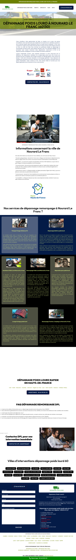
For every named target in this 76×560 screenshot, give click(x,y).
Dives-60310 (57, 468)
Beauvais (18, 387)
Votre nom (18, 491)
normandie (44, 521)
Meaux (16, 536)
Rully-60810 (66, 468)
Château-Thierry (63, 387)
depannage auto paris (31, 548)
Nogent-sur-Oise (37, 387)
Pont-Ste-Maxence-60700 (48, 475)
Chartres (41, 538)
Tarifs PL (36, 7)
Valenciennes (45, 540)
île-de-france (44, 528)
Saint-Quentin (49, 387)
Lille (36, 540)
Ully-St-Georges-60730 (23, 468)
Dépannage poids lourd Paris (24, 7)
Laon (43, 387)
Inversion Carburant (23, 550)
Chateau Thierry (29, 540)
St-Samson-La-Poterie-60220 (32, 475)
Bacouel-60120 (17, 475)
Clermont (29, 387)
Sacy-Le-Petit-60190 (46, 468)
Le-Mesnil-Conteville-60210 (47, 478)
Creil (10, 387)
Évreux (20, 536)
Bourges (47, 538)
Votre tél (18, 500)
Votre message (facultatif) (18, 516)
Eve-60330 (35, 468)
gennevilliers (31, 543)
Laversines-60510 (11, 468)
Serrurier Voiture (34, 550)
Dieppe (61, 540)
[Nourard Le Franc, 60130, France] (38, 98)
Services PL (43, 7)
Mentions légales (48, 555)
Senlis (13, 387)
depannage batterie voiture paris (49, 550)
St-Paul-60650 (18, 471)
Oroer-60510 (25, 478)
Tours (33, 538)
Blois (37, 538)
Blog (49, 7)
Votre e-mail (18, 495)
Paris (24, 536)
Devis (53, 7)
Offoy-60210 (34, 478)
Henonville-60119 (68, 471)
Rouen (57, 540)
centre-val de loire (46, 517)
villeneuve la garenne (42, 543)
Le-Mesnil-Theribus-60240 (64, 475)
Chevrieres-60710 (8, 471)
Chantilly (24, 387)
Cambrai (5, 536)
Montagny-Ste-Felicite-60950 (32, 471)
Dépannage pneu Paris (44, 548)
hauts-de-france (45, 519)
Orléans (28, 538)
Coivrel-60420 (57, 471)
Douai (39, 540)
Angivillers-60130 (47, 471)
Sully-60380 (8, 475)
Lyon (28, 536)
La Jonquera (34, 536)
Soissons (56, 387)
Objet (18, 505)
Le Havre (52, 540)
